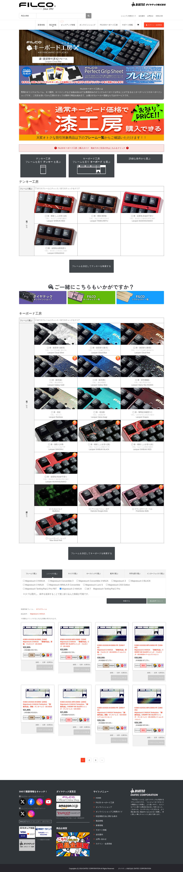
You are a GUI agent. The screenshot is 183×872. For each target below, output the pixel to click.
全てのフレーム (41, 609)
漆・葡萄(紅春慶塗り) (143, 412)
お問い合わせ (101, 839)
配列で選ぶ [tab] (114, 574)
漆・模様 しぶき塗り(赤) (57, 216)
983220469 (43, 834)
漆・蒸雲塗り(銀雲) (57, 347)
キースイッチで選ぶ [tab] (93, 574)
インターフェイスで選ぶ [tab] (155, 574)
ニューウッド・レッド (57, 538)
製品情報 (52, 25)
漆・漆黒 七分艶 (57, 444)
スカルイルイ (57, 509)
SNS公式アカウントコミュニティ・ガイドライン (35, 821)
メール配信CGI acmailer (43, 839)
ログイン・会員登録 (154, 25)
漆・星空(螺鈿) (143, 380)
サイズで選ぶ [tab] (73, 574)
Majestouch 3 (118, 581)
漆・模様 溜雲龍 (100, 216)
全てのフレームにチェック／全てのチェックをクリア (58, 188)
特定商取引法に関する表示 (106, 816)
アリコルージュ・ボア (100, 509)
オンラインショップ (87, 25)
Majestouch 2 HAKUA (71, 589)
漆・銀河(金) (57, 380)
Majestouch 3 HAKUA (34, 581)
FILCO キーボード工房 (105, 802)
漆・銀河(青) (100, 380)
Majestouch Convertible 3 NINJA (92, 581)
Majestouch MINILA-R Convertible (63, 585)
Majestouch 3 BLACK (139, 581)
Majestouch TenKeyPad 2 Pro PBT (40, 589)
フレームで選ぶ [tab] (31, 574)
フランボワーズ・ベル (143, 509)
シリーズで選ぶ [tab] (52, 574)
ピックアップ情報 (68, 25)
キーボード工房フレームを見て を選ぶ (91, 166)
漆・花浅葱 (100, 412)
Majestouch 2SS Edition (118, 585)
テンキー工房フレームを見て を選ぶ (43, 166)
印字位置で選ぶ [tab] (134, 574)
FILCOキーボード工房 (109, 25)
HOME (98, 798)
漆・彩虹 (57, 412)
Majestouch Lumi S (93, 585)
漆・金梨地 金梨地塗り (57, 248)
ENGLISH (159, 16)
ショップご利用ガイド (128, 16)
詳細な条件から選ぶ (140, 158)
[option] (91, 48)
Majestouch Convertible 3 (60, 581)
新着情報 (41, 25)
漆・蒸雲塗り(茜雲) (143, 347)
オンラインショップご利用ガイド (109, 812)
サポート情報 (127, 25)
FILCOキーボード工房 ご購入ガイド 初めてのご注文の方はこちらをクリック (91, 148)
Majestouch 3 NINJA (33, 585)
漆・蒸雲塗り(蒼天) (100, 347)
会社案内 (142, 16)
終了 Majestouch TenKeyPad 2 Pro (102, 589)
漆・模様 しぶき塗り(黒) (100, 444)
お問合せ (150, 16)
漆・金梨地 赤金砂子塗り (143, 216)
